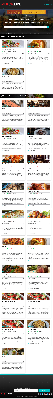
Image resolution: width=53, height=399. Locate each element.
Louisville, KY (20, 382)
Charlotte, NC (3, 382)
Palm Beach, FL (37, 377)
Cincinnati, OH (11, 377)
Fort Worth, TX (20, 377)
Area (43, 33)
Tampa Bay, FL (46, 381)
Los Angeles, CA (20, 381)
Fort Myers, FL (11, 381)
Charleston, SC (3, 381)
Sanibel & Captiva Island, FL (39, 382)
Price (31, 33)
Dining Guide (4, 8)
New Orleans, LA (28, 381)
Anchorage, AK (3, 377)
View (3, 33)
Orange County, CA (29, 382)
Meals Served (37, 33)
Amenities (48, 33)
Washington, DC (46, 382)
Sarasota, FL (45, 377)
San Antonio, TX (37, 381)
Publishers (2, 389)
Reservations (25, 33)
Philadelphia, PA (48, 4)
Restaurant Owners (40, 0)
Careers (45, 0)
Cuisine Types (17, 33)
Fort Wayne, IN (11, 382)
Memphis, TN (28, 377)
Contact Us (50, 0)
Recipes (9, 8)
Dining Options (9, 33)
